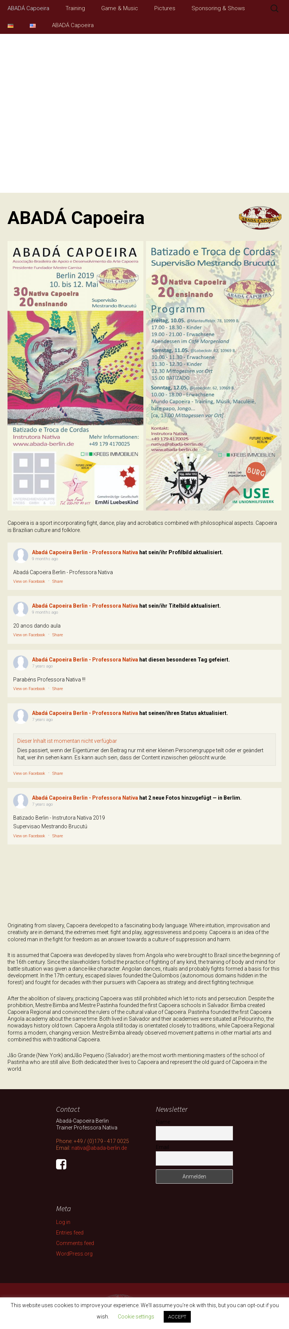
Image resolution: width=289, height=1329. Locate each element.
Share (57, 581)
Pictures (164, 8)
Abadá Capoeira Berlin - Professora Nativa (85, 552)
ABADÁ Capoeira (28, 8)
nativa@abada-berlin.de (99, 1148)
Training (75, 8)
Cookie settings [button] (136, 1317)
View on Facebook (29, 581)
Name (163, 1122)
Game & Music (119, 8)
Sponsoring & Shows (218, 8)
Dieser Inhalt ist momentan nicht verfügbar (67, 741)
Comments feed (75, 1243)
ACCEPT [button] (177, 1317)
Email (162, 1147)
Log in (63, 1222)
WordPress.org (74, 1254)
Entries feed (70, 1233)
